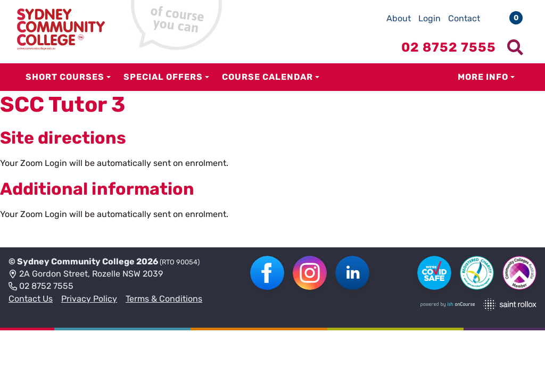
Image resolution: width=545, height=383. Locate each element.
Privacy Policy (89, 299)
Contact (464, 18)
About (398, 18)
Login (429, 18)
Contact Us (31, 299)
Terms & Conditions (164, 299)
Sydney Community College (76, 261)
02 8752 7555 (41, 287)
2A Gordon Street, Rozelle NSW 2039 (86, 274)
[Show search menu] (515, 47)
